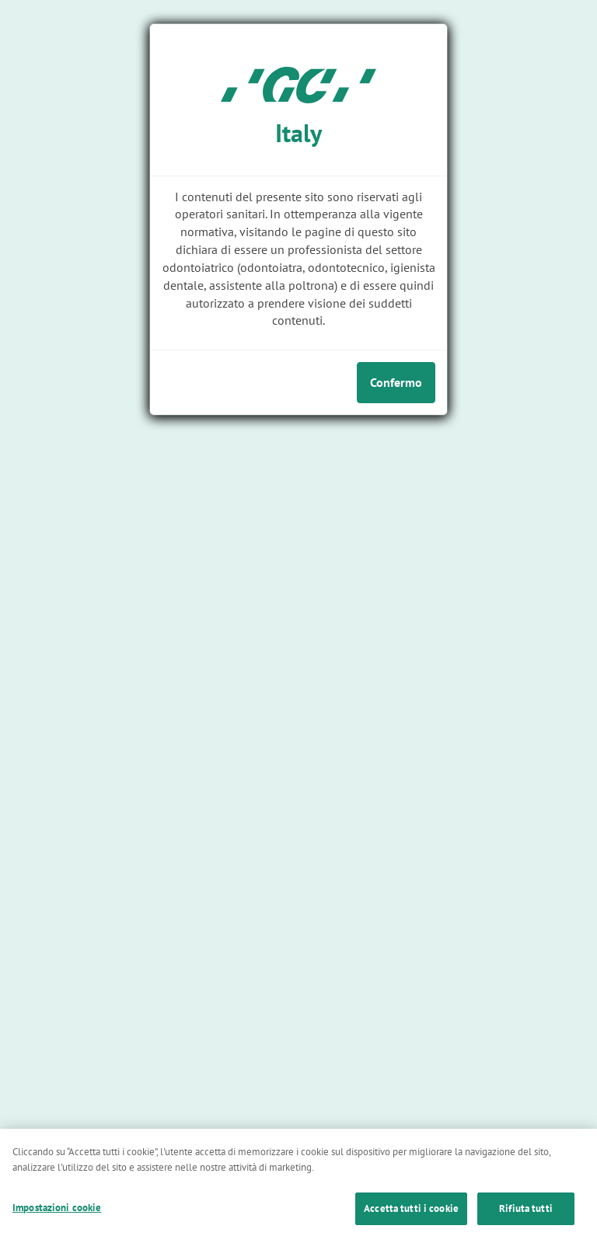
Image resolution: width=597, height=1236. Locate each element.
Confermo (396, 382)
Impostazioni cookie (56, 1215)
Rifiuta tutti (526, 1216)
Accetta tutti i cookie (411, 1216)
